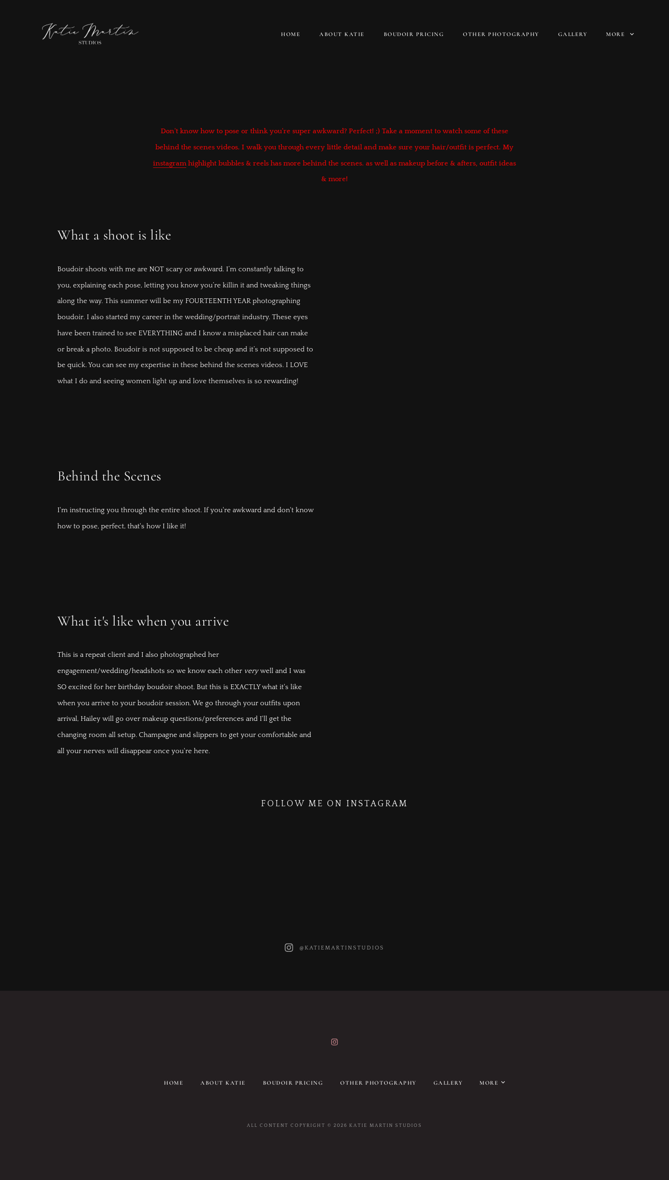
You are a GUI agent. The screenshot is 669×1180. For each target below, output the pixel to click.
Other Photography (501, 34)
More (619, 34)
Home (290, 34)
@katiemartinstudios (341, 948)
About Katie (342, 34)
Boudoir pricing (414, 34)
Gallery (573, 34)
